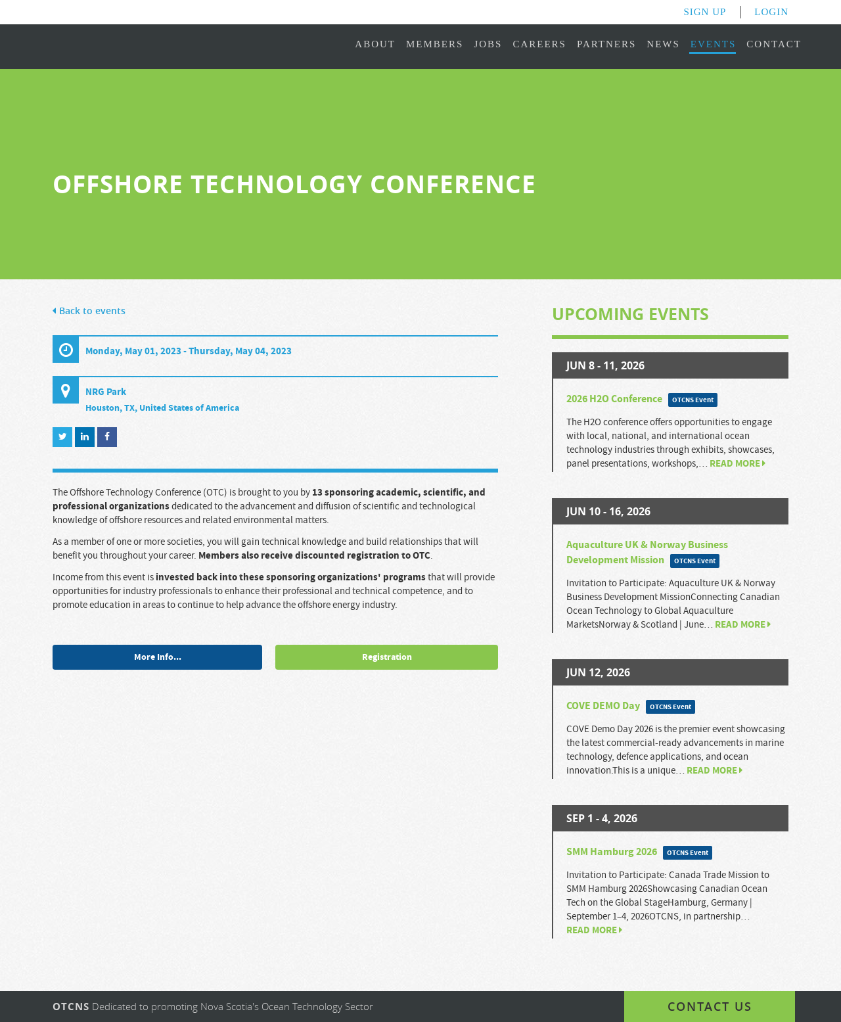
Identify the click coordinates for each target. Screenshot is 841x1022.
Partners (606, 44)
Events (714, 44)
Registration (387, 657)
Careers (539, 44)
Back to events (89, 311)
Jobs (488, 44)
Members (434, 44)
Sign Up (704, 12)
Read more (737, 464)
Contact (774, 44)
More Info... (157, 657)
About (375, 44)
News (663, 44)
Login (771, 12)
